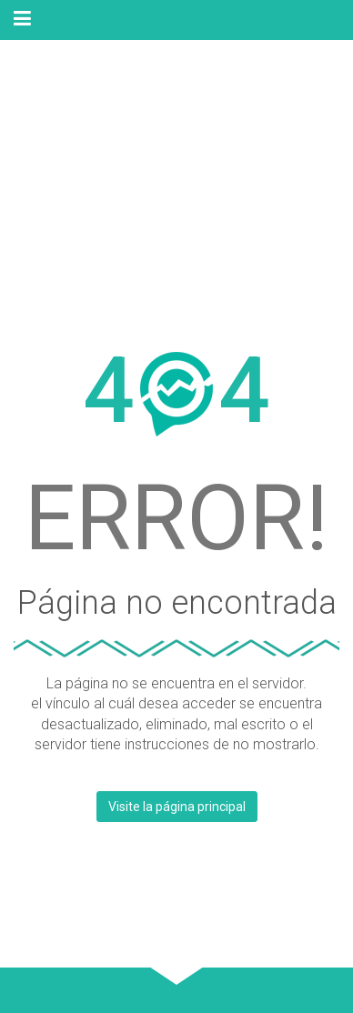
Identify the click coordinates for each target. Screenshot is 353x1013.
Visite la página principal (177, 806)
